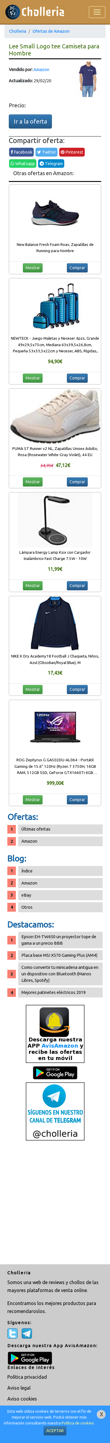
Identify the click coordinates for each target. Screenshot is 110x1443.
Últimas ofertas (35, 828)
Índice (27, 870)
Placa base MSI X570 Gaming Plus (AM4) (59, 955)
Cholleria (17, 31)
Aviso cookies (22, 1398)
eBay (26, 895)
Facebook (21, 152)
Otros (27, 907)
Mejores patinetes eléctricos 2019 (53, 992)
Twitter (46, 152)
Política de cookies (78, 1423)
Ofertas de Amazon (51, 31)
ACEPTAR (55, 1430)
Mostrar (33, 267)
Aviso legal (19, 1388)
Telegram (51, 163)
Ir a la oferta (30, 121)
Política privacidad (27, 1377)
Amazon (41, 69)
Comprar (77, 267)
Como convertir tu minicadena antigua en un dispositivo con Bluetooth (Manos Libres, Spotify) (59, 974)
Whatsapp (23, 163)
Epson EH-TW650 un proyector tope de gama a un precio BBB (58, 940)
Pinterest (72, 152)
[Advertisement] (55, 1203)
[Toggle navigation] (97, 12)
